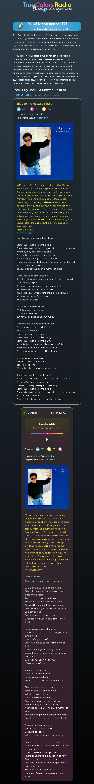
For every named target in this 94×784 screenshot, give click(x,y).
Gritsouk (50, 459)
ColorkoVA (42, 117)
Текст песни (32, 576)
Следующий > (51, 95)
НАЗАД (20, 95)
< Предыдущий (33, 95)
